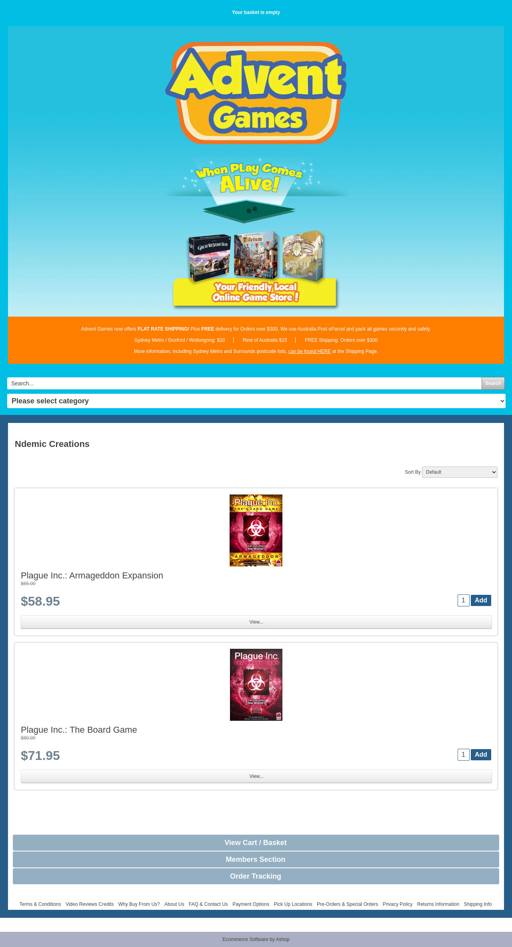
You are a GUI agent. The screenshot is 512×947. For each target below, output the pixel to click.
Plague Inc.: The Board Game (79, 730)
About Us (174, 904)
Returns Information (438, 904)
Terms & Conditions (40, 904)
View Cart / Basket (255, 843)
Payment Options (250, 904)
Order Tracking (255, 876)
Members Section (255, 859)
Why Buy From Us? (139, 904)
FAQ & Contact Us (208, 904)
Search (493, 383)
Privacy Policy (398, 904)
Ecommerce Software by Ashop (255, 939)
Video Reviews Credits (90, 904)
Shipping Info (478, 904)
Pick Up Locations (293, 904)
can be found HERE (309, 351)
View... (256, 622)
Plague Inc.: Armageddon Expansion (92, 575)
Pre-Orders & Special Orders (347, 904)
